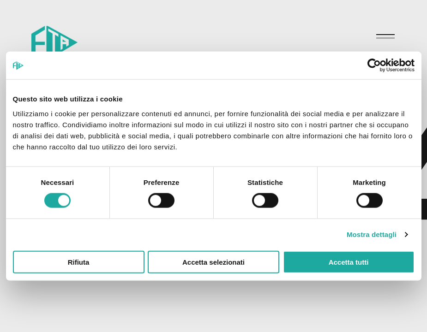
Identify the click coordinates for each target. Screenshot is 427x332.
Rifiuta (79, 262)
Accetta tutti (349, 262)
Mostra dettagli (372, 234)
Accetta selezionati (213, 262)
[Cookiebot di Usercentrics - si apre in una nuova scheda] (374, 65)
